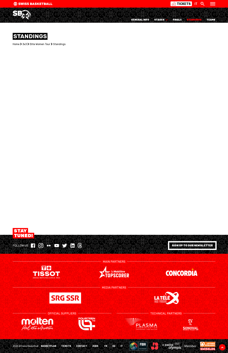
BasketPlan (48, 346)
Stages (161, 19)
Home (16, 44)
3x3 (24, 44)
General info (140, 19)
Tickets (66, 346)
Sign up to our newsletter (192, 245)
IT (121, 346)
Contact (81, 346)
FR (105, 346)
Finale (177, 19)
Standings (194, 19)
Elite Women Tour (40, 44)
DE (113, 346)
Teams (211, 19)
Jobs (95, 346)
